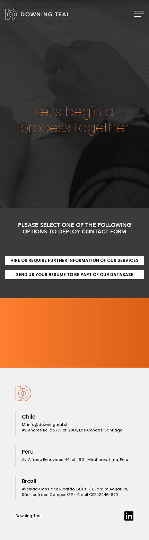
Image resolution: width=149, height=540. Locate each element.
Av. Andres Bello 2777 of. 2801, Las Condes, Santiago (72, 430)
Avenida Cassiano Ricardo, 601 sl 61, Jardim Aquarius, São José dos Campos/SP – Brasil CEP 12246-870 (75, 491)
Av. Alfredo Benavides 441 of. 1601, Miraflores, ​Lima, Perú (75, 459)
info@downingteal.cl (47, 424)
